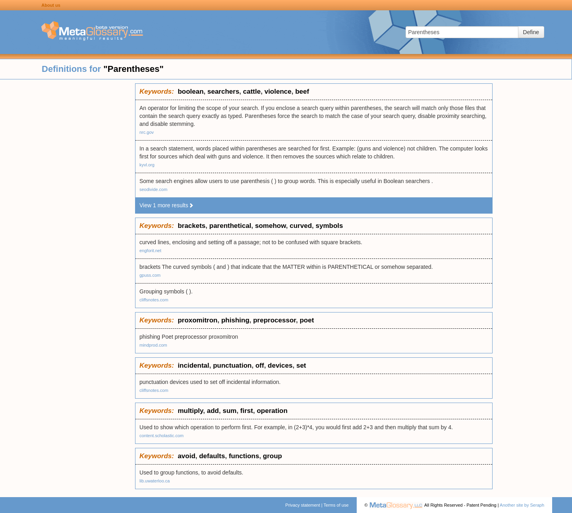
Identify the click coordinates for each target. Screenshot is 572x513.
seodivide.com (153, 189)
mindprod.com (153, 345)
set (301, 365)
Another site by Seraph (522, 505)
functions (244, 456)
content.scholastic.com (161, 435)
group (272, 456)
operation (272, 411)
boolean (190, 91)
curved (301, 226)
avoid (186, 456)
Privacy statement (302, 505)
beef (302, 91)
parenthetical (230, 226)
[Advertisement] (67, 202)
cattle (252, 91)
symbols (329, 226)
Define (531, 32)
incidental (193, 365)
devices (280, 365)
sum (229, 411)
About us (50, 5)
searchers (223, 91)
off (259, 365)
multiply (190, 411)
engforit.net (150, 250)
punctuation (232, 365)
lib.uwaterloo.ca (154, 480)
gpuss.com (149, 275)
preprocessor (274, 320)
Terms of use (336, 505)
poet (307, 320)
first (246, 411)
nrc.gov (146, 132)
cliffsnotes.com (153, 299)
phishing (235, 320)
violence (278, 91)
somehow (270, 226)
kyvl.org (147, 164)
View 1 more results (166, 205)
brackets (191, 226)
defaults (212, 456)
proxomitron (197, 320)
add (213, 411)
